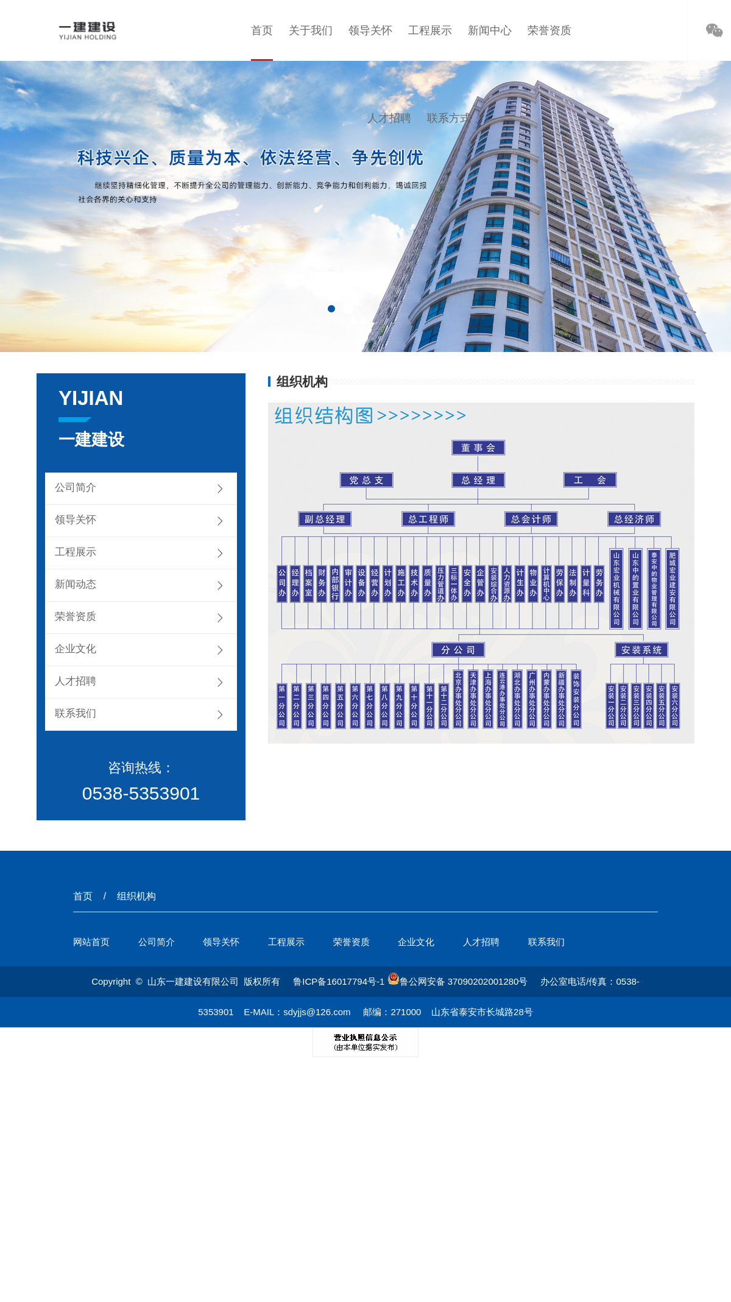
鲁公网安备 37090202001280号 (457, 981)
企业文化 (75, 649)
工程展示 (430, 30)
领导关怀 (370, 30)
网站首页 (91, 942)
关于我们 (311, 30)
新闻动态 (75, 584)
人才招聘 (389, 118)
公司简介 (75, 487)
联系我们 (75, 713)
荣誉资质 (549, 30)
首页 (262, 30)
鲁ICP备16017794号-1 (338, 981)
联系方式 (449, 118)
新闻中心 (490, 30)
